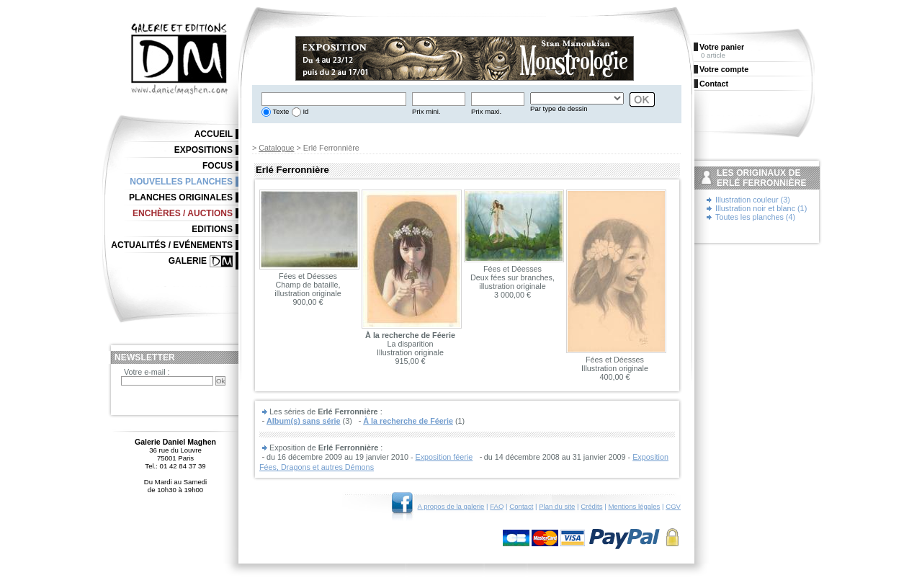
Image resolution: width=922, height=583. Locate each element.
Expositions (203, 150)
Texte (280, 111)
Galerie (188, 261)
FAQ (496, 506)
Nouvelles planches (181, 182)
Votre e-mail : (147, 372)
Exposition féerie (444, 457)
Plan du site (557, 506)
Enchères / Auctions (183, 213)
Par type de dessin (558, 108)
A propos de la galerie (451, 506)
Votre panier (721, 47)
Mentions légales (634, 506)
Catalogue (276, 147)
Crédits (591, 506)
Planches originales (181, 197)
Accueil (213, 134)
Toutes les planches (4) (755, 217)
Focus (217, 166)
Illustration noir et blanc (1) (761, 208)
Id (305, 111)
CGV (673, 506)
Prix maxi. (486, 111)
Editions (212, 229)
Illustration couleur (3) (752, 199)
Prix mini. (426, 111)
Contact (521, 506)
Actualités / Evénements (172, 245)
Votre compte (723, 69)
